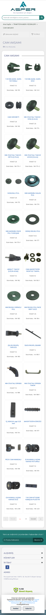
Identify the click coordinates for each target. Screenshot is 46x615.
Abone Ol (38, 540)
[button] (35, 34)
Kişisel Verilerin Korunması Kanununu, (24, 600)
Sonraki (33, 519)
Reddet (16, 608)
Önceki (13, 519)
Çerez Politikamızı (28, 603)
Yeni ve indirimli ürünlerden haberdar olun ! (23, 534)
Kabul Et (29, 608)
